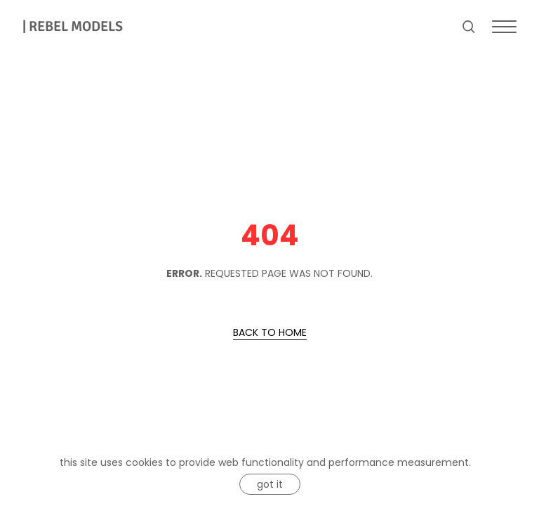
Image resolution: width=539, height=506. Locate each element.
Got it (270, 484)
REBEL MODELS (72, 27)
